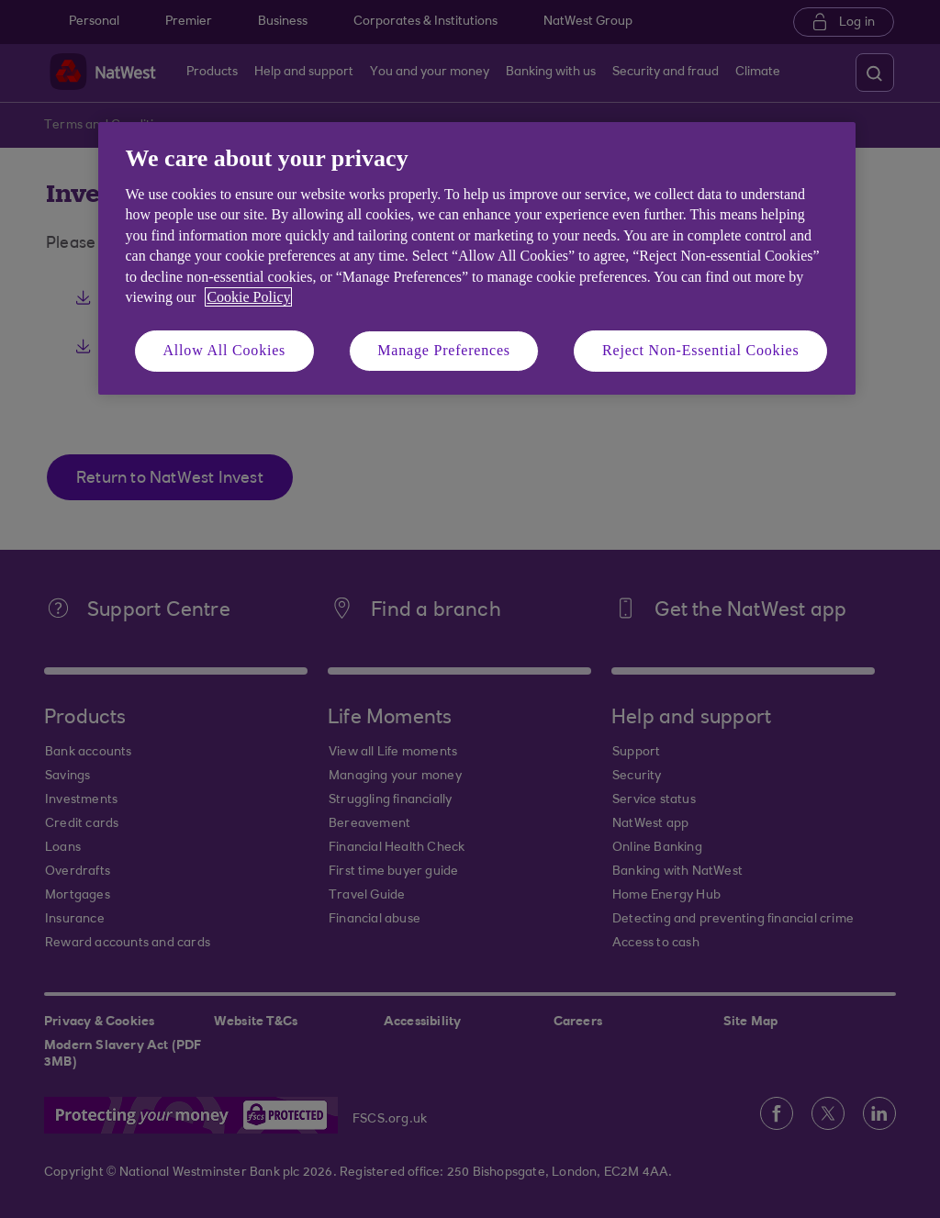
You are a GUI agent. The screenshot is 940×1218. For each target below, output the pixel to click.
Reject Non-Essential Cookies (700, 350)
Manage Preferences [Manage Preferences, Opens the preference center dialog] (443, 350)
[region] (477, 258)
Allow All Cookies (224, 350)
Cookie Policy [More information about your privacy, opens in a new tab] (248, 297)
